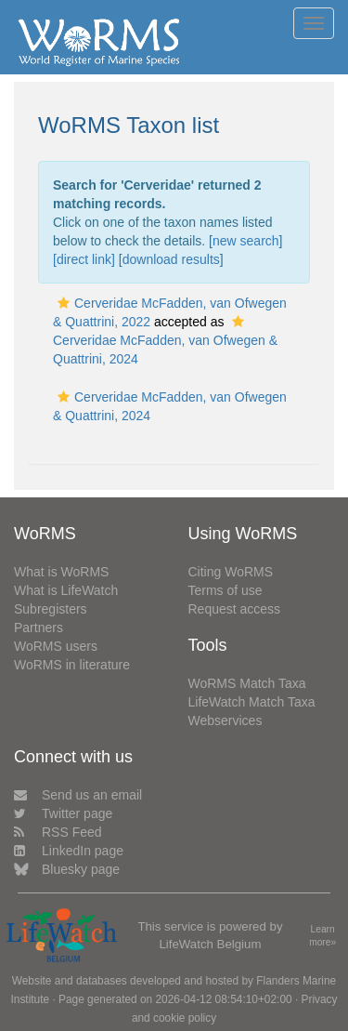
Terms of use (225, 590)
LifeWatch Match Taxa (252, 701)
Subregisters (50, 608)
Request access (234, 608)
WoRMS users (55, 646)
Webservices (225, 720)
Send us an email (78, 794)
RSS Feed (58, 832)
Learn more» (322, 936)
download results (171, 259)
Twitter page (63, 813)
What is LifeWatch (66, 590)
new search (246, 240)
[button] (63, 303)
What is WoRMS (61, 571)
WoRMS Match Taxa (247, 683)
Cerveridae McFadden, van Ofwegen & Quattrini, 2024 (165, 340)
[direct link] (84, 259)
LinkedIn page (68, 850)
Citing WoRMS (231, 571)
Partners (38, 627)
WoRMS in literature (72, 664)
